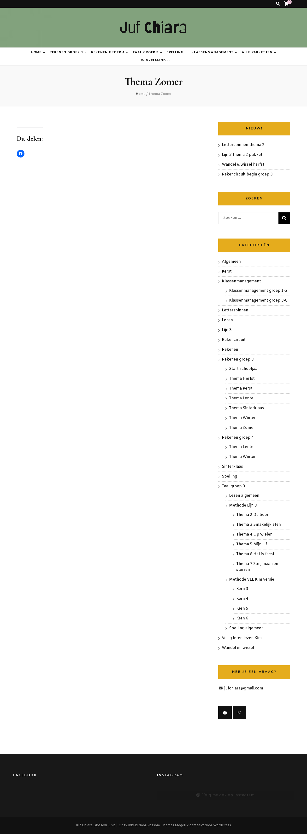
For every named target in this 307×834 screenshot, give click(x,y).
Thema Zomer (242, 427)
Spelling (175, 52)
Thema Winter (242, 417)
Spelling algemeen (246, 628)
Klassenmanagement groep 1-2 (258, 290)
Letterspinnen (235, 310)
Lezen (227, 320)
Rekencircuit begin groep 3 (247, 174)
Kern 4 (242, 598)
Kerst (227, 271)
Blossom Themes (160, 825)
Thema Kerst (241, 388)
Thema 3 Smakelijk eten (258, 524)
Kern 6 (242, 618)
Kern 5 (242, 608)
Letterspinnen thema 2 (243, 144)
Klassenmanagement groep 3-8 (258, 300)
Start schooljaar (244, 368)
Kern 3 (242, 588)
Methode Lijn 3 (243, 505)
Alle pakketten (257, 52)
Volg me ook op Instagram (225, 795)
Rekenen (230, 349)
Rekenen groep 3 (66, 52)
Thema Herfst (242, 378)
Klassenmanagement (213, 52)
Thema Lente (241, 398)
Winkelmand (153, 60)
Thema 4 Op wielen (254, 534)
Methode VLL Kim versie (251, 579)
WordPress (222, 825)
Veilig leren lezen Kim (242, 638)
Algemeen (231, 261)
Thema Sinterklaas (246, 408)
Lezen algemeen (244, 495)
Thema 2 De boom (253, 514)
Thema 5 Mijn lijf (251, 544)
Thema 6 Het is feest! (255, 554)
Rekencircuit (234, 339)
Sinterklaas (232, 466)
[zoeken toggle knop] (278, 4)
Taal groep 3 (146, 52)
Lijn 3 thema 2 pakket (242, 154)
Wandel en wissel (238, 647)
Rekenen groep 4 (107, 52)
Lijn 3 (227, 329)
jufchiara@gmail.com (243, 688)
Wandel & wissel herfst (243, 164)
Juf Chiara (153, 27)
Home (36, 52)
